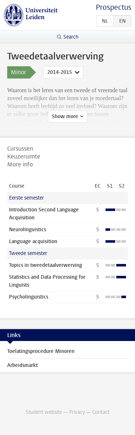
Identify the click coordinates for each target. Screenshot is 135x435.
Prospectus (113, 7)
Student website (44, 412)
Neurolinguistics (27, 229)
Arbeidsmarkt (22, 365)
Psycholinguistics (28, 296)
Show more (65, 116)
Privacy (77, 412)
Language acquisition (33, 241)
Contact (100, 412)
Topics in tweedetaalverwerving (45, 265)
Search (70, 36)
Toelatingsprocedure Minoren (41, 351)
